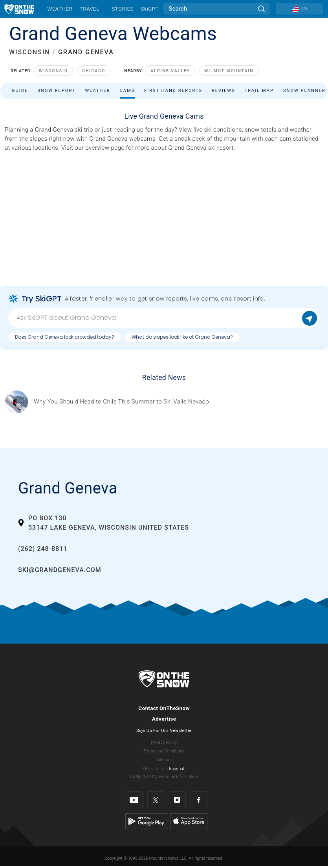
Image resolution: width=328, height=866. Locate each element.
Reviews (223, 90)
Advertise (164, 719)
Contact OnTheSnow (164, 708)
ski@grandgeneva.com (59, 570)
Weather (59, 9)
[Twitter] (155, 799)
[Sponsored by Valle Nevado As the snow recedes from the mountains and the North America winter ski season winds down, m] (121, 401)
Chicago (93, 70)
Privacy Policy (164, 742)
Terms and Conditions (163, 751)
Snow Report (56, 90)
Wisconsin (53, 70)
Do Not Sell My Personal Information (164, 776)
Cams (127, 90)
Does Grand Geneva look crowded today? (64, 337)
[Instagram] (177, 799)
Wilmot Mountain (229, 70)
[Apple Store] (188, 820)
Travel (89, 9)
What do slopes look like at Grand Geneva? (182, 337)
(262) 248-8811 (42, 548)
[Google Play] (146, 820)
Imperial (176, 769)
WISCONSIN (29, 52)
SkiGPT (149, 9)
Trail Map (259, 90)
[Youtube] (134, 799)
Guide (20, 90)
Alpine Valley (170, 70)
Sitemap (164, 760)
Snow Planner (304, 90)
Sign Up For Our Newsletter (164, 730)
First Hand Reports (173, 90)
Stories (122, 9)
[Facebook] (199, 799)
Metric (162, 769)
